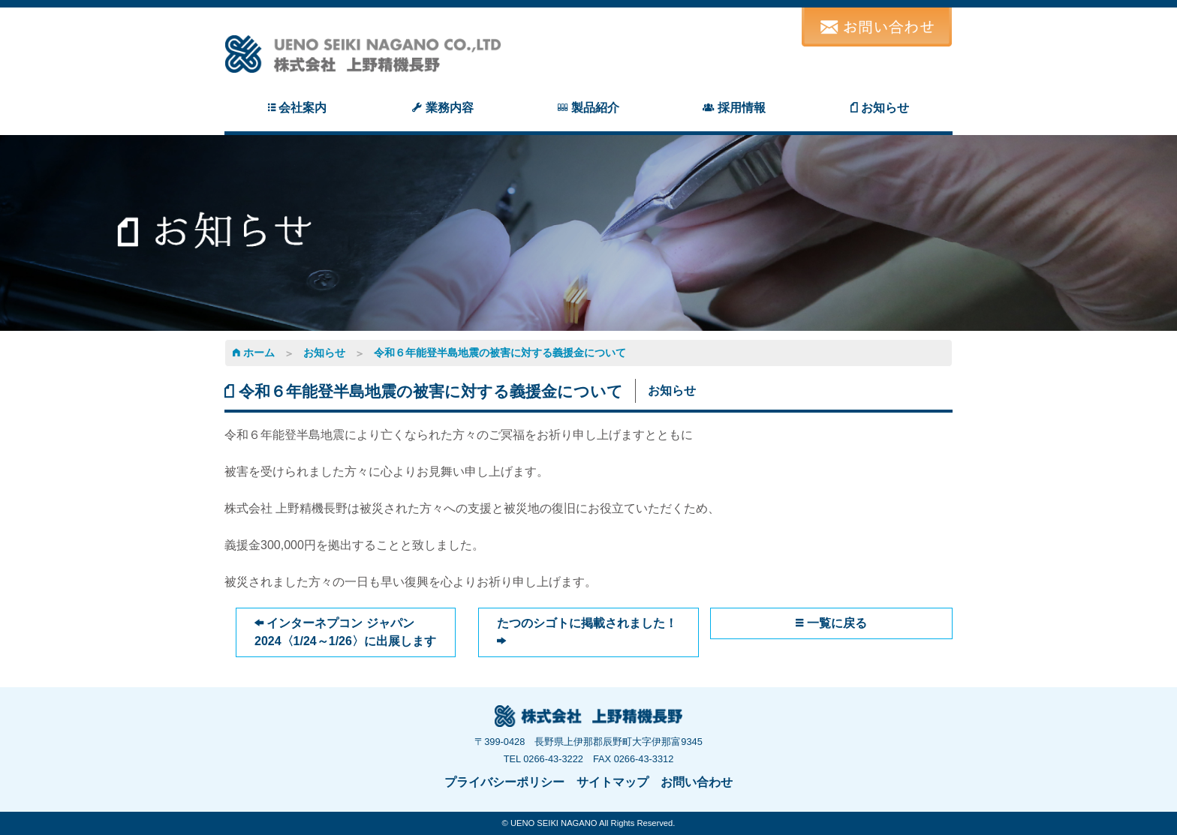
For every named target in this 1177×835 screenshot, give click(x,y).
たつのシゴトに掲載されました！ (587, 632)
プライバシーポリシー (504, 782)
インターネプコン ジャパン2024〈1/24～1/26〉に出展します (345, 632)
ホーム (254, 352)
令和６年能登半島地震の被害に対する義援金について (500, 352)
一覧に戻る (831, 623)
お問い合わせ (697, 782)
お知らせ (324, 352)
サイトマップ (612, 782)
